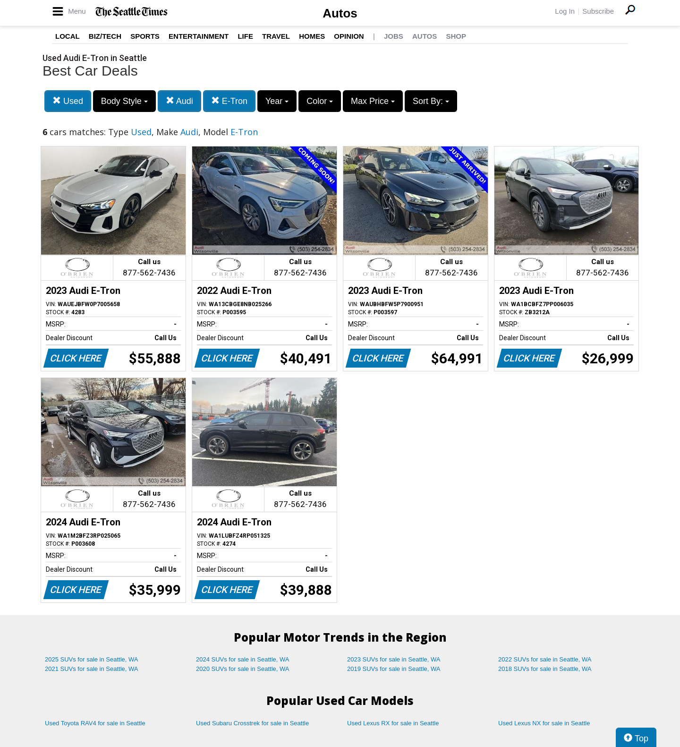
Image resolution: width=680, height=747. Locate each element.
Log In (565, 11)
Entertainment (199, 36)
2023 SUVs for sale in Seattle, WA (394, 659)
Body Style (124, 101)
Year (277, 101)
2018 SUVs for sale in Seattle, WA (545, 668)
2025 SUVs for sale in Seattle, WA (91, 659)
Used (67, 101)
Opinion (349, 36)
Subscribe (598, 11)
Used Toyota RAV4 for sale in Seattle (95, 723)
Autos (340, 13)
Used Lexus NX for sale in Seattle (544, 723)
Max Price (373, 101)
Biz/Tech (105, 36)
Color (319, 101)
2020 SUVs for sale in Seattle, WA (242, 668)
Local (67, 36)
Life (245, 36)
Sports (145, 36)
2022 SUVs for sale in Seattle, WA (545, 659)
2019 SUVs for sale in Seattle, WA (394, 668)
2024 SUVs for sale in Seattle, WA (242, 659)
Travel (276, 36)
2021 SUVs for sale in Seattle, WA (91, 668)
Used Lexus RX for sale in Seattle (393, 723)
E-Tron (229, 101)
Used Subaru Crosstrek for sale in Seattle (252, 723)
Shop (456, 36)
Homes (312, 36)
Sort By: (431, 101)
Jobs (393, 36)
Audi (179, 101)
